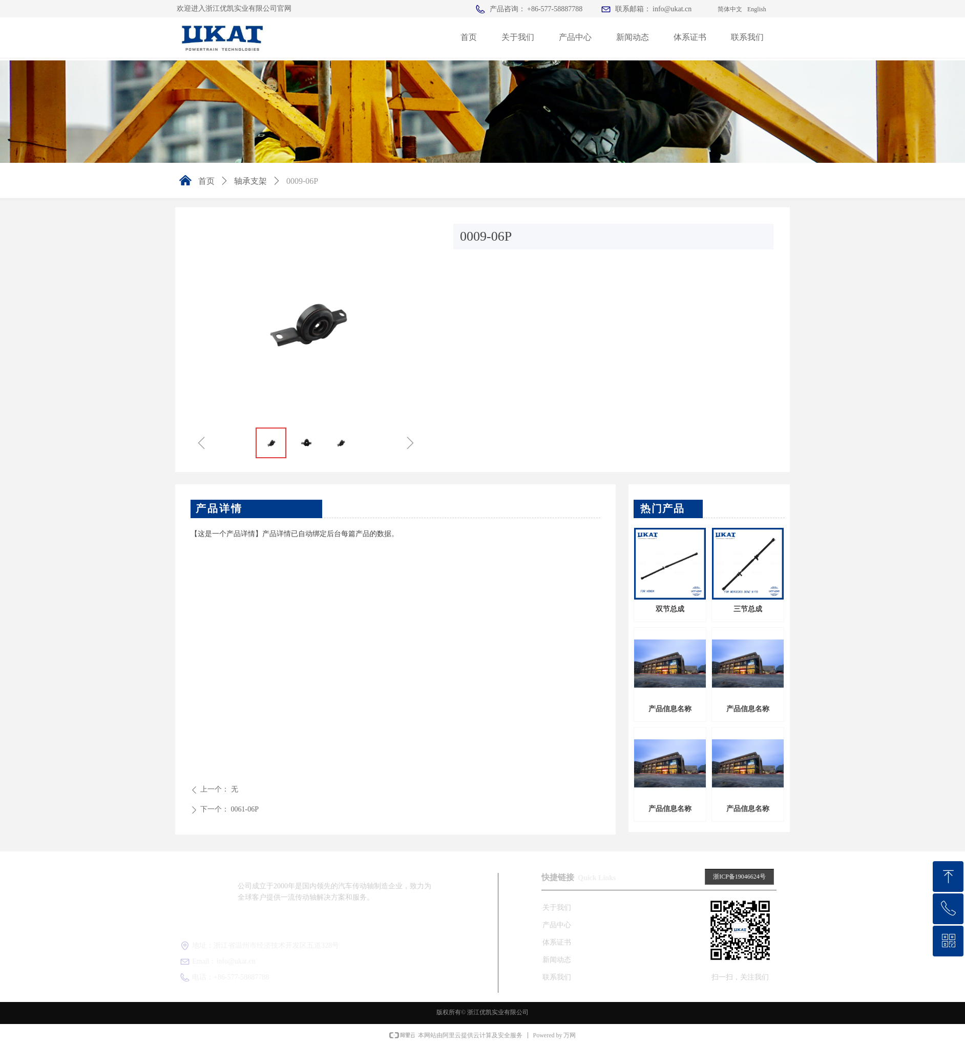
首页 (206, 181)
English (756, 9)
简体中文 (730, 9)
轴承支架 (250, 181)
